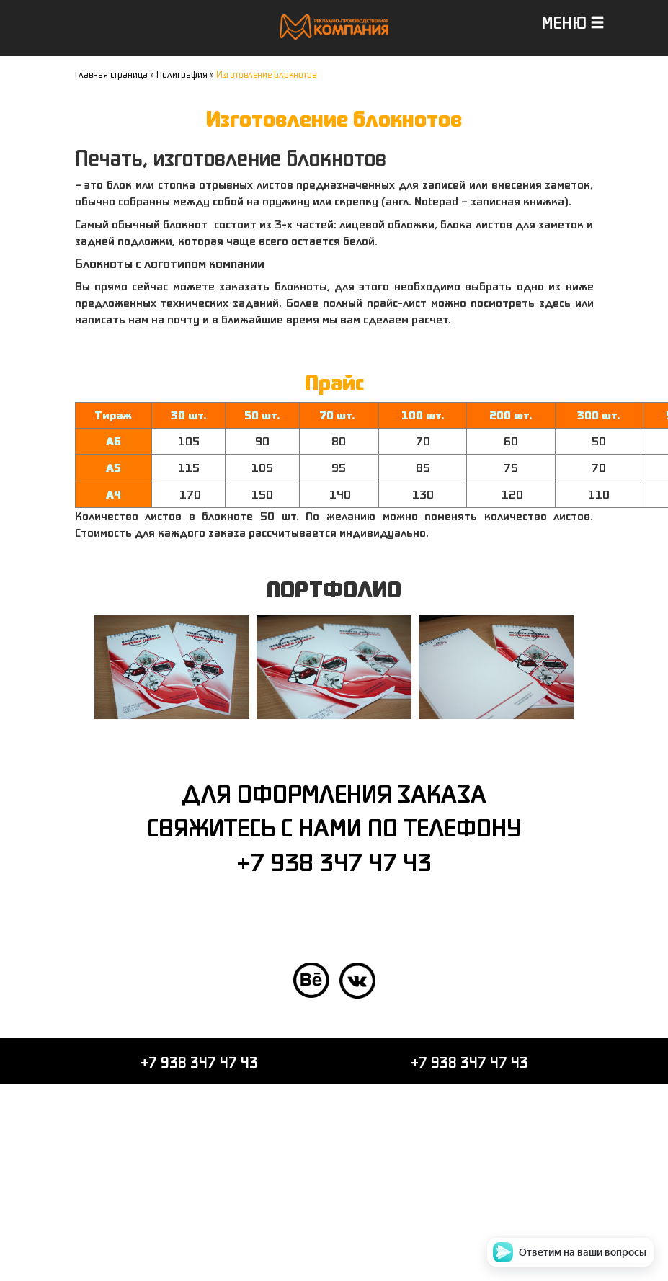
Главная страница (111, 74)
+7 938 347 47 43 (334, 862)
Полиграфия (182, 74)
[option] (171, 666)
